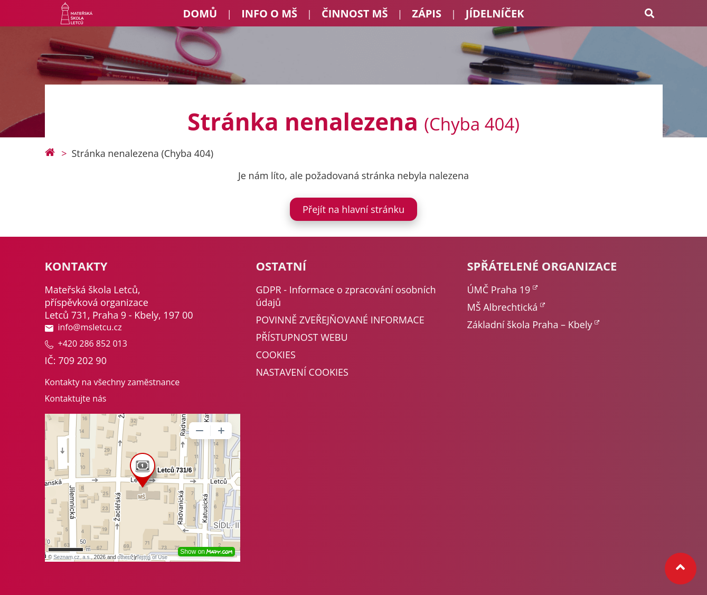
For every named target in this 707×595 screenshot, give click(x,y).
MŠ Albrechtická (502, 307)
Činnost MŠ (355, 13)
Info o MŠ (269, 13)
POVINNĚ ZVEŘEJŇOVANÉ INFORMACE (340, 319)
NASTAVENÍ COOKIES (302, 372)
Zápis (426, 13)
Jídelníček (495, 13)
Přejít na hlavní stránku (353, 209)
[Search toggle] (649, 13)
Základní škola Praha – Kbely (529, 324)
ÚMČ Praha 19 (499, 289)
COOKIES (276, 354)
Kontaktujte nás (76, 398)
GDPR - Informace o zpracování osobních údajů (346, 296)
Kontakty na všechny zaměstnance (112, 382)
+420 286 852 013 (86, 343)
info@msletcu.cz (83, 327)
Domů (200, 13)
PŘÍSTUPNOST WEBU (302, 337)
